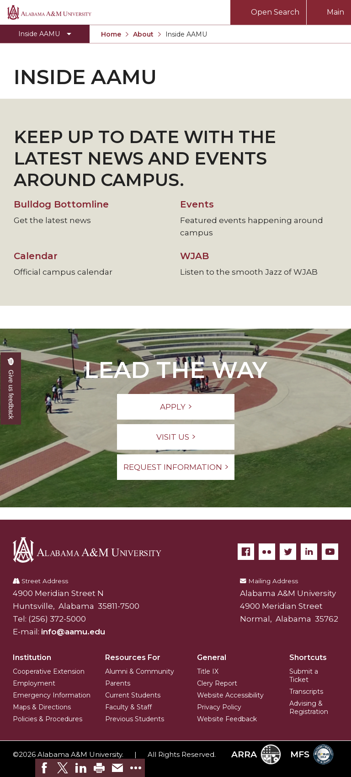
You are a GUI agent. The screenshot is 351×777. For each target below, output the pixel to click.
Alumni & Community (139, 671)
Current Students (132, 695)
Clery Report (217, 683)
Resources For (132, 657)
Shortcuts (308, 657)
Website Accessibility (230, 695)
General (211, 657)
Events (197, 204)
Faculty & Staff (128, 707)
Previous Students (134, 719)
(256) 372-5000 (57, 618)
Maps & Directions (42, 707)
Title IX (207, 671)
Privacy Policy (219, 707)
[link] (44, 768)
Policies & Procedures (47, 719)
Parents (117, 683)
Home (111, 34)
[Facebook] (246, 551)
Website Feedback (227, 719)
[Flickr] (267, 551)
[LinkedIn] (309, 551)
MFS (312, 754)
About (143, 34)
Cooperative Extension (49, 671)
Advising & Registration (308, 707)
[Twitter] (288, 551)
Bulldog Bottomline (61, 204)
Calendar (36, 255)
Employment (34, 683)
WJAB (194, 255)
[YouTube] (330, 551)
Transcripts (306, 691)
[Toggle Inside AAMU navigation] (45, 34)
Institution (32, 657)
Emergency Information (51, 695)
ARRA (256, 754)
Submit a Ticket (303, 675)
